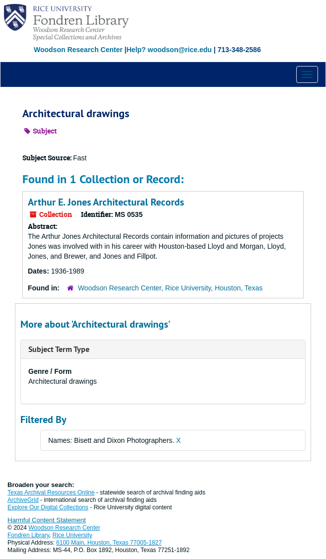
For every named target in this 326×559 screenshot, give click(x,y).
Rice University (72, 535)
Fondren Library (28, 535)
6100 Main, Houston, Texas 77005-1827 (109, 542)
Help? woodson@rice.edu (169, 50)
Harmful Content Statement (46, 520)
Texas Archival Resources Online (50, 492)
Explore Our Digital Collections (47, 507)
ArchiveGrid (23, 499)
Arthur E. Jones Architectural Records (106, 202)
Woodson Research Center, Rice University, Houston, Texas (170, 288)
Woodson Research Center (78, 50)
